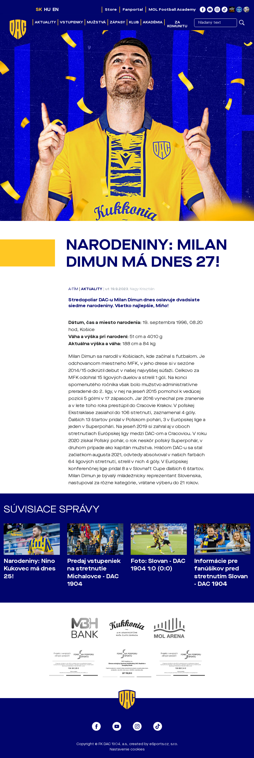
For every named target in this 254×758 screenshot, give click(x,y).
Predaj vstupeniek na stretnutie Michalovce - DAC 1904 (94, 572)
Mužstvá (96, 22)
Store (111, 9)
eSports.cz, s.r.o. (163, 744)
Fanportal (133, 9)
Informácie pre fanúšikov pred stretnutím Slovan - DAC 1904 (221, 572)
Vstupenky (71, 22)
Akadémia (153, 22)
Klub (134, 22)
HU (47, 9)
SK (39, 9)
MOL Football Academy (172, 9)
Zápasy (117, 22)
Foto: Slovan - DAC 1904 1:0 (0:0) (158, 564)
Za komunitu (177, 24)
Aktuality (45, 22)
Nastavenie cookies (127, 749)
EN (56, 9)
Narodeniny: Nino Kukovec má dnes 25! (29, 568)
